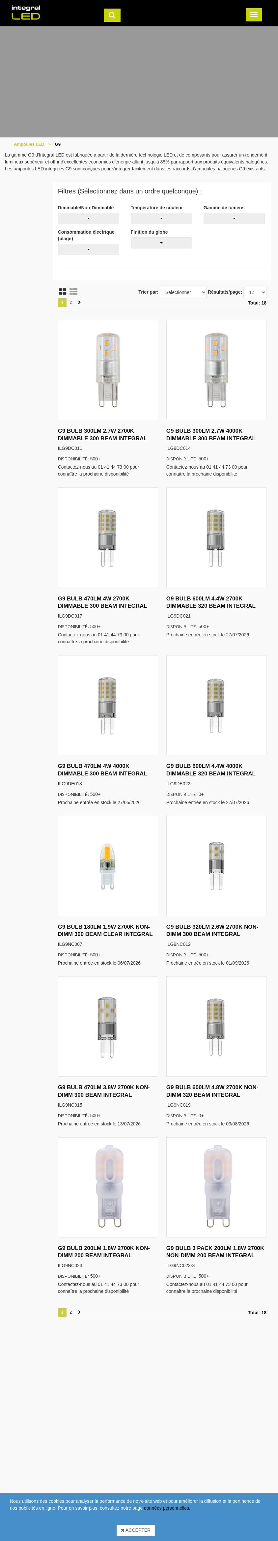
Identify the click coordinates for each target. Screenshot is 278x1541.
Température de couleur (157, 207)
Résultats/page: (225, 292)
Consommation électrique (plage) (86, 235)
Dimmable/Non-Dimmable (86, 207)
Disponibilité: (73, 458)
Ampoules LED (29, 144)
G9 (58, 144)
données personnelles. (167, 1508)
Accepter (136, 1530)
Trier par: (148, 292)
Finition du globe (149, 232)
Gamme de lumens (224, 207)
